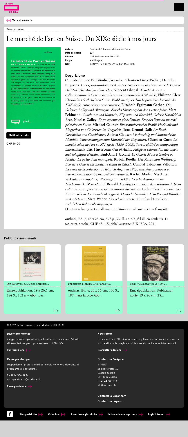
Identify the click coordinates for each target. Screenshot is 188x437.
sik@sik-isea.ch (106, 385)
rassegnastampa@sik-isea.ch (23, 379)
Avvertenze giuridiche (87, 414)
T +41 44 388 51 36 (17, 375)
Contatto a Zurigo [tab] (110, 359)
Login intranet (159, 414)
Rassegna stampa (19, 386)
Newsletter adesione (112, 350)
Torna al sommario (19, 20)
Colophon (56, 414)
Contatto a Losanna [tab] (111, 396)
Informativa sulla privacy (125, 414)
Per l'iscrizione (18, 350)
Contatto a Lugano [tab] (111, 401)
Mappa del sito (31, 414)
